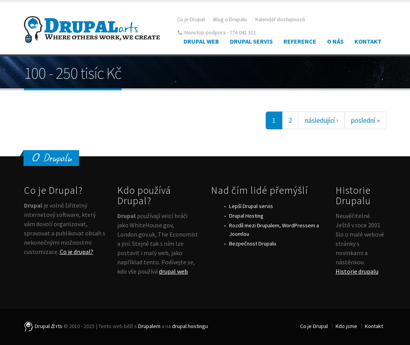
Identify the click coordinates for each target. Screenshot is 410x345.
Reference (299, 41)
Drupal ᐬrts (43, 326)
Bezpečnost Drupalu (252, 243)
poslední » (365, 120)
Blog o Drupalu (230, 19)
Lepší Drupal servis (251, 206)
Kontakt (367, 41)
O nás (335, 41)
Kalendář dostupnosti (280, 19)
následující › (321, 120)
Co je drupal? (76, 251)
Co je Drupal (191, 19)
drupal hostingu (190, 326)
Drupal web (201, 41)
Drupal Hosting (246, 215)
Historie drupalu (357, 271)
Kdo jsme (346, 326)
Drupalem (149, 326)
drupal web (173, 271)
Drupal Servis (251, 41)
